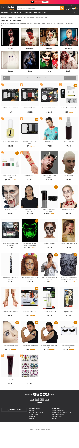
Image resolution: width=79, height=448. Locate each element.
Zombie (68, 71)
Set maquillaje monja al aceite (68, 108)
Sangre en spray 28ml (68, 141)
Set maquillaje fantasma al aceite (10, 176)
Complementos (18, 17)
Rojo (49, 71)
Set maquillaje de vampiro (49, 108)
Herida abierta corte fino (68, 209)
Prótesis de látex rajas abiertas (69, 243)
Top (75, 13)
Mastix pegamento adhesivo (10, 141)
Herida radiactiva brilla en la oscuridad (49, 278)
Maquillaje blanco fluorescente (68, 312)
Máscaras (68, 48)
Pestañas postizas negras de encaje (68, 346)
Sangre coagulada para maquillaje (49, 210)
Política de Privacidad (58, 414)
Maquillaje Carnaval (29, 17)
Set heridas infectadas (30, 175)
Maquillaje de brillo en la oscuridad (49, 312)
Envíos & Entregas (33, 414)
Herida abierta (49, 141)
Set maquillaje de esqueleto (10, 108)
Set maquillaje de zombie (30, 108)
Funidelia (3, 17)
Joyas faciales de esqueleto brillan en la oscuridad (30, 244)
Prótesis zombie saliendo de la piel (30, 346)
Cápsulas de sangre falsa (10, 209)
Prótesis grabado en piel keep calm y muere (49, 346)
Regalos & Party (40, 13)
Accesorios (28, 13)
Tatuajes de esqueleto (49, 243)
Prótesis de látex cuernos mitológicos (49, 176)
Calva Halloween (68, 175)
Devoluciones (32, 416)
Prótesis (49, 48)
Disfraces (4, 13)
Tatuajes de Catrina (30, 379)
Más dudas (31, 418)
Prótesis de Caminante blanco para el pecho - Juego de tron (69, 278)
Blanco (10, 71)
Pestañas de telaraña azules (10, 345)
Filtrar (5, 78)
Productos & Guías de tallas (36, 412)
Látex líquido (29, 48)
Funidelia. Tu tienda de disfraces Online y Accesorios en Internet (7, 8)
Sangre (10, 48)
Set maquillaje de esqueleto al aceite (30, 142)
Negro (30, 71)
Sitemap (54, 418)
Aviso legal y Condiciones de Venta (61, 412)
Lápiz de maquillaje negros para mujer (10, 278)
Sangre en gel (10, 379)
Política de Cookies (57, 416)
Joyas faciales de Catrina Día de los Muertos (30, 278)
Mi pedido (31, 410)
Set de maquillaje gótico (29, 311)
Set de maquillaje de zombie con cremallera (10, 244)
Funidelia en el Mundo (58, 410)
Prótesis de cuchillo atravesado (30, 210)
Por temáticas (16, 13)
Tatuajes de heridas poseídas (10, 311)
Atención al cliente (14, 409)
